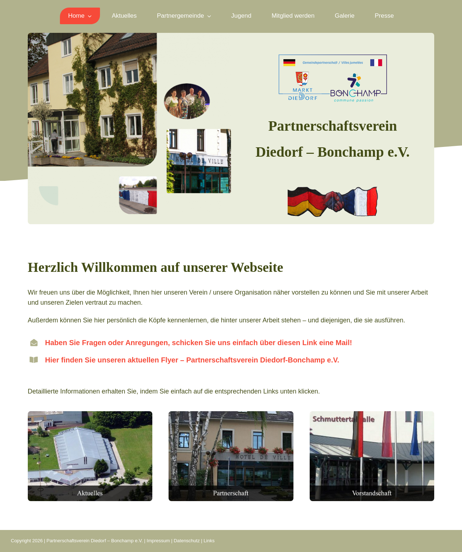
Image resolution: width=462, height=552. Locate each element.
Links (209, 540)
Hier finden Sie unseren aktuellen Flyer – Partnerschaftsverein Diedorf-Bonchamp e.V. (192, 360)
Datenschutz (187, 540)
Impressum (158, 540)
